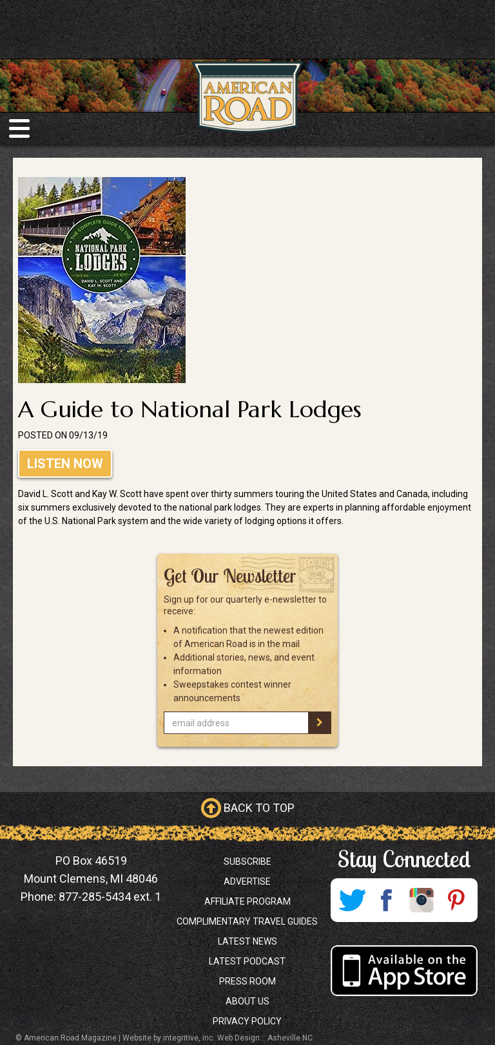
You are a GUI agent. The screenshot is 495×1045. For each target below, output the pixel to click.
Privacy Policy (247, 1021)
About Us (247, 1001)
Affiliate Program (247, 901)
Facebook (386, 900)
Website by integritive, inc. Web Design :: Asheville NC (217, 1037)
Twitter (351, 900)
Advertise (247, 881)
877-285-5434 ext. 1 (110, 896)
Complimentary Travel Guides (247, 921)
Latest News (247, 941)
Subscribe (247, 861)
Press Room (247, 981)
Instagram (421, 900)
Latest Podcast (247, 961)
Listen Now (65, 463)
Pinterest (456, 900)
